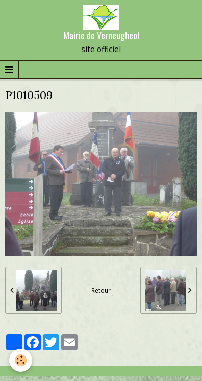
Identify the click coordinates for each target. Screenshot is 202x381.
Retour (101, 290)
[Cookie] (20, 360)
